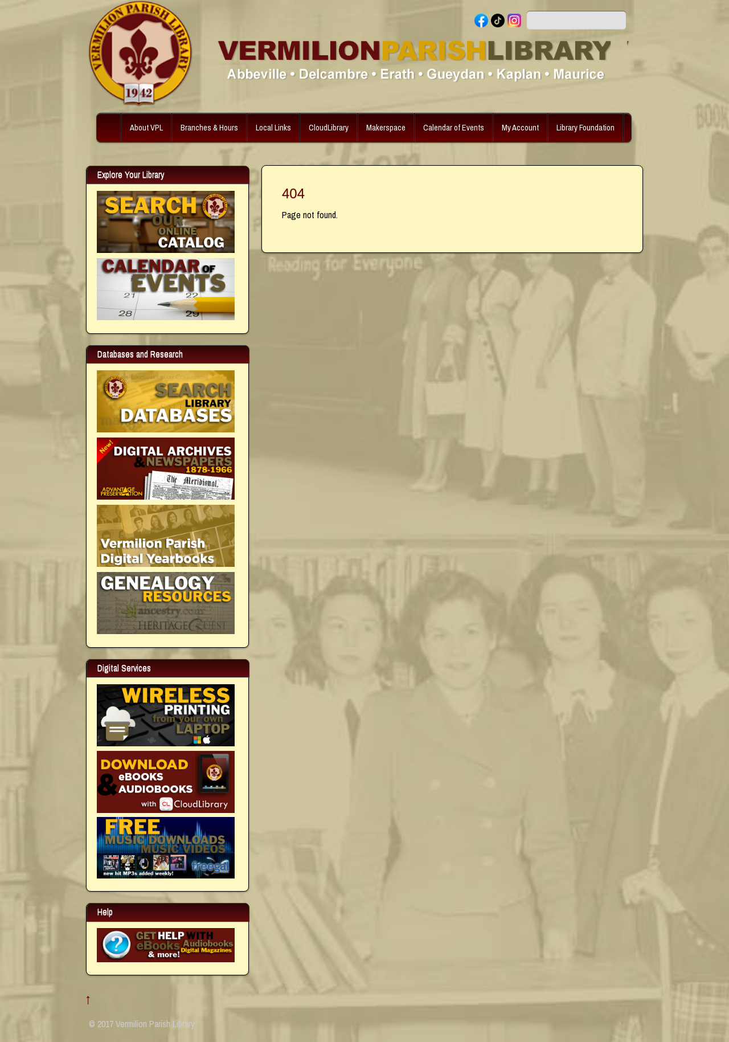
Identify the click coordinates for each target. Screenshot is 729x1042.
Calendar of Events (453, 127)
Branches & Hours (209, 127)
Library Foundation (585, 127)
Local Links (273, 127)
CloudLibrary (329, 127)
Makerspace (386, 127)
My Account (520, 127)
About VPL (146, 127)
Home (110, 127)
